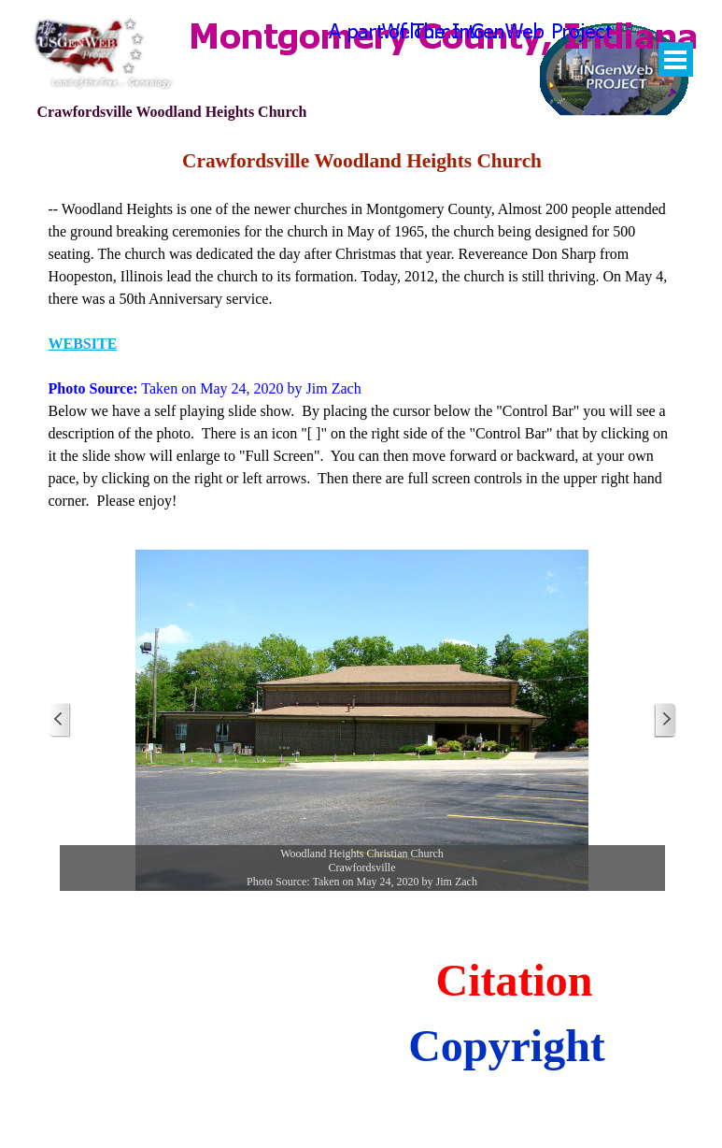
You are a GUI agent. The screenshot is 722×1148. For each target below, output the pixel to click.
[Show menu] (675, 59)
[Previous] (60, 720)
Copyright (506, 1045)
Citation (514, 980)
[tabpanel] (362, 329)
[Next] (665, 720)
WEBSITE (83, 344)
